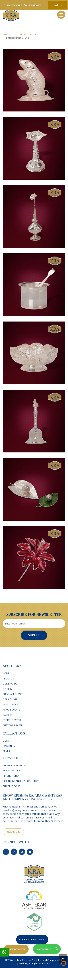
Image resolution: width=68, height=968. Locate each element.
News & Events (11, 713)
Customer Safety (13, 729)
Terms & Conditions (15, 769)
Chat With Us (47, 949)
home (6, 34)
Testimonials (10, 708)
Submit (34, 635)
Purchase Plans (12, 698)
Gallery (7, 692)
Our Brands (10, 687)
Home (6, 677)
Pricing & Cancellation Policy (21, 784)
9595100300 (31, 5)
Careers (8, 718)
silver (6, 754)
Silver (33, 34)
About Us (8, 682)
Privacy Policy (11, 774)
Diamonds (9, 749)
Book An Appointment (32, 939)
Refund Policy (11, 779)
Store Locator (12, 724)
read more (13, 835)
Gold (6, 744)
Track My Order (16, 949)
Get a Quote (10, 703)
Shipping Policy (12, 789)
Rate (57, 5)
